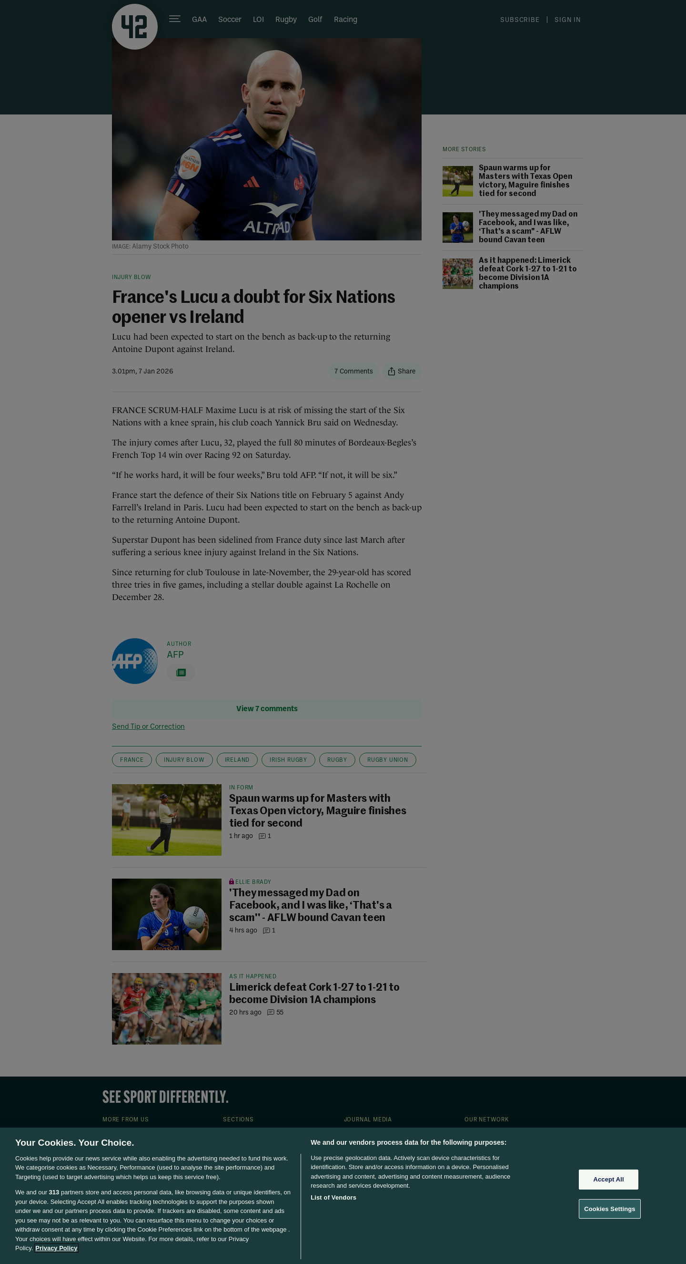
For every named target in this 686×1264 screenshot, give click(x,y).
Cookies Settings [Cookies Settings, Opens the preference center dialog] (610, 1208)
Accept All (608, 1179)
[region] (343, 1196)
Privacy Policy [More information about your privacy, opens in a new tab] (56, 1248)
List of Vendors (333, 1197)
